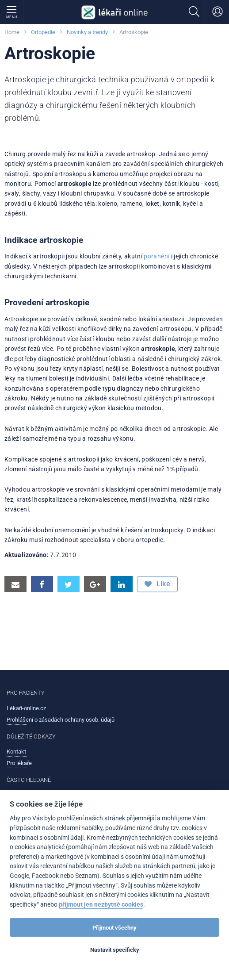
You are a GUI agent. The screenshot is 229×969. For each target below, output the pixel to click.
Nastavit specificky (114, 949)
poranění (156, 256)
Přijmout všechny (114, 927)
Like (157, 584)
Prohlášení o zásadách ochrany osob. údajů (60, 719)
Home (11, 32)
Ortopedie (43, 32)
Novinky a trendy (87, 32)
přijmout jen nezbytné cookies (101, 904)
